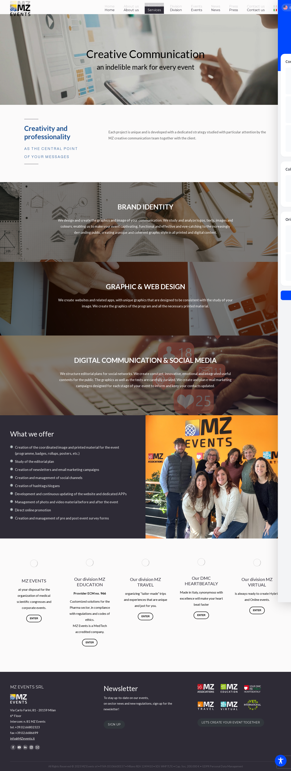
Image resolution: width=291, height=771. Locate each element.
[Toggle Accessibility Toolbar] (280, 760)
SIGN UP (114, 724)
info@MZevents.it (22, 738)
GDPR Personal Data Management (222, 766)
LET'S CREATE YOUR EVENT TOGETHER (230, 722)
